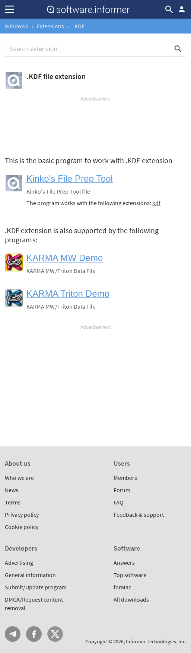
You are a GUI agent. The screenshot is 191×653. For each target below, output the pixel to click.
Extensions (50, 26)
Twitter (55, 634)
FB (34, 634)
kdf (156, 203)
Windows (16, 26)
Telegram (12, 634)
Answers (124, 562)
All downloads (131, 599)
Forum (122, 490)
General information (30, 575)
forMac (122, 587)
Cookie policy (21, 527)
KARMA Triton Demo (67, 294)
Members (125, 477)
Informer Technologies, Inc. (156, 641)
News (11, 490)
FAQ (119, 502)
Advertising (19, 562)
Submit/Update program (36, 587)
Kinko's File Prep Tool (69, 178)
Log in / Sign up (181, 9)
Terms (12, 502)
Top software (130, 575)
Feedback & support (139, 514)
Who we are (19, 477)
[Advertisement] (95, 125)
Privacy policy (22, 514)
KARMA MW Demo (64, 258)
